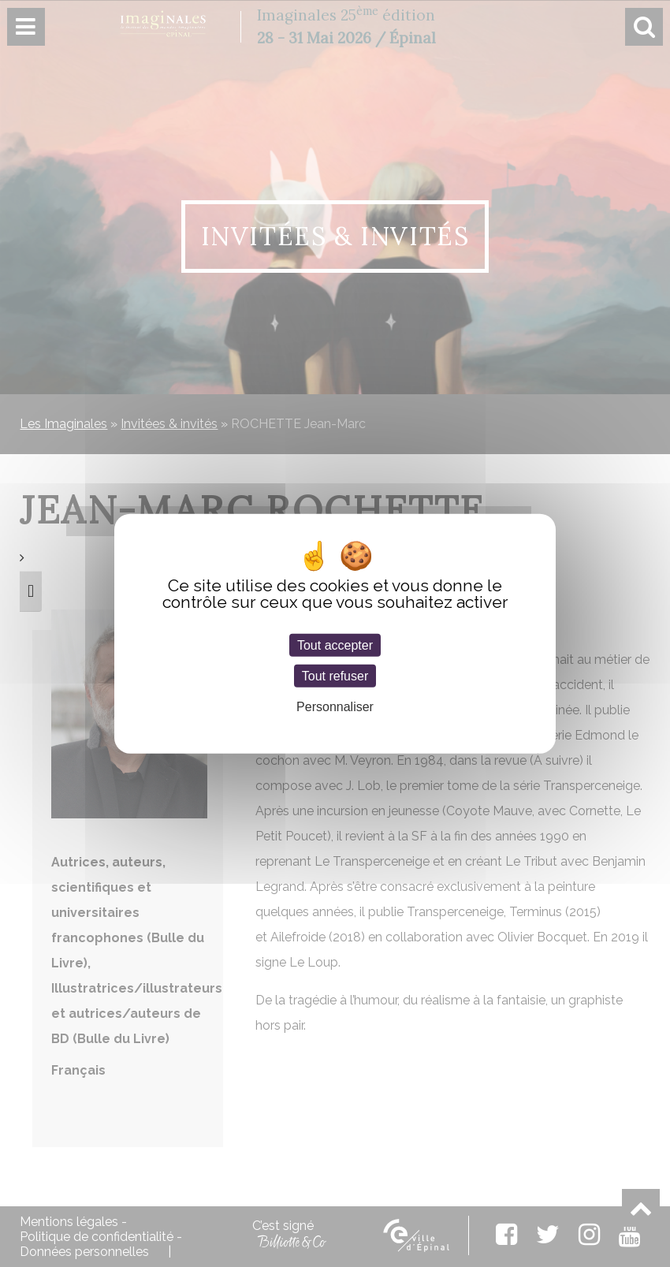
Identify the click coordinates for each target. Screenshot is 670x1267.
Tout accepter (335, 644)
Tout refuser (335, 675)
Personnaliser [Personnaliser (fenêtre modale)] (335, 707)
